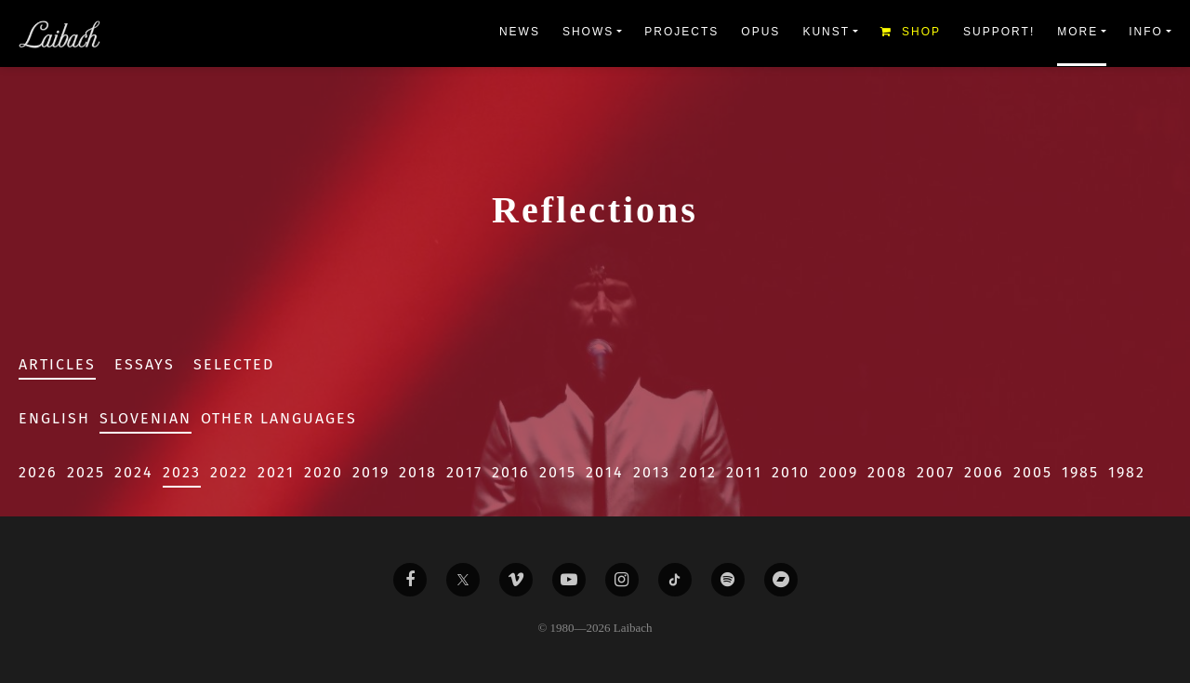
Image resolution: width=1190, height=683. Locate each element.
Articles (57, 364)
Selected (233, 364)
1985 (1080, 472)
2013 (651, 472)
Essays (144, 364)
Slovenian (145, 418)
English (54, 418)
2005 (1032, 472)
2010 (791, 472)
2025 (86, 472)
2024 (133, 472)
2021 (276, 472)
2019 (371, 472)
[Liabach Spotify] (728, 579)
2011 (744, 472)
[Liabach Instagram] (622, 579)
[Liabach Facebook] (410, 579)
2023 (182, 472)
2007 (936, 472)
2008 (887, 472)
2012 (698, 472)
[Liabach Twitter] (463, 579)
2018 (418, 472)
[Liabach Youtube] (569, 579)
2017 (464, 472)
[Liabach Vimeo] (516, 579)
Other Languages (279, 418)
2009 (838, 472)
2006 (984, 472)
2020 (323, 472)
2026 (38, 472)
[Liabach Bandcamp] (781, 579)
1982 (1126, 472)
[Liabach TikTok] (675, 579)
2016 (511, 472)
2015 (557, 472)
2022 (229, 472)
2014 (605, 472)
